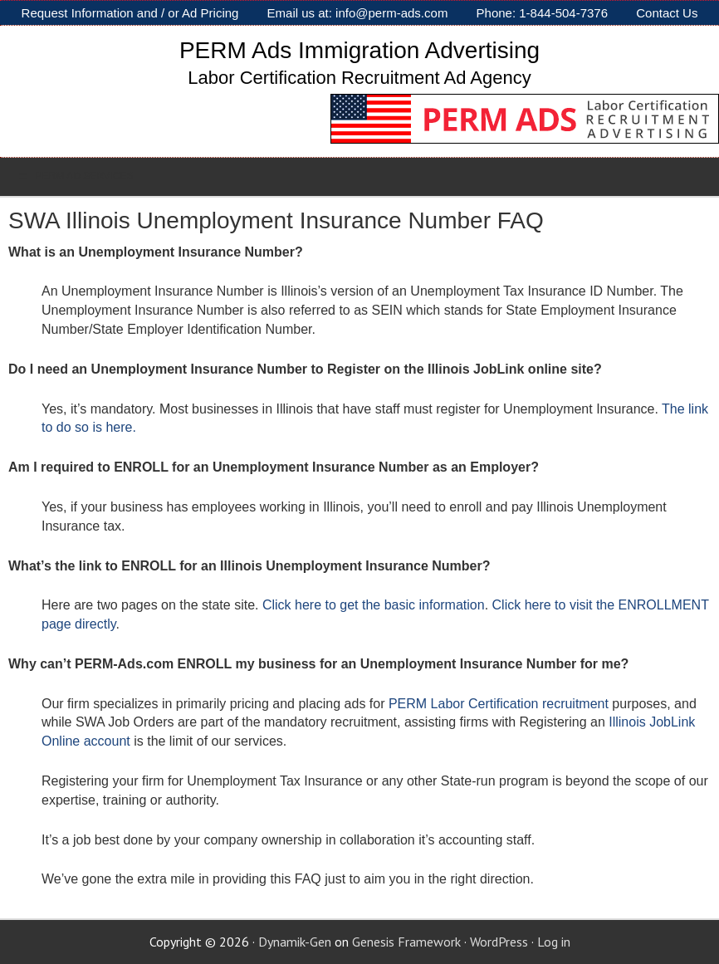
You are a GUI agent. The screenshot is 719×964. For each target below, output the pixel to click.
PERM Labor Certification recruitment (499, 704)
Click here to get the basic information (373, 605)
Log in (553, 941)
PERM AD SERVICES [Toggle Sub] (75, 176)
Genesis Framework (406, 941)
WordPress (499, 941)
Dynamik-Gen (294, 941)
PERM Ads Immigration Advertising (359, 50)
